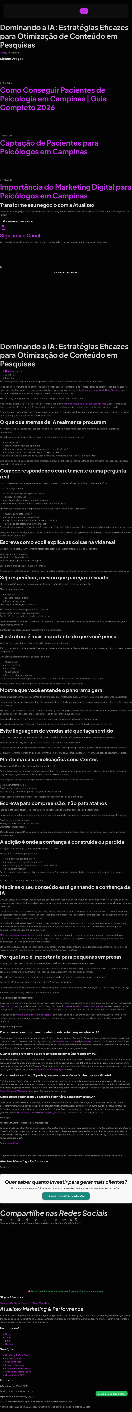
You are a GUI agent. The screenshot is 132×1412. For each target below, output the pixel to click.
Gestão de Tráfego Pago (17, 1356)
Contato (9, 1345)
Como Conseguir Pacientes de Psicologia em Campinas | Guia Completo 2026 (53, 98)
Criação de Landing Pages (18, 1373)
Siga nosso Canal (20, 236)
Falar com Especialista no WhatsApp (66, 1197)
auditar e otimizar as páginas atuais (74, 1042)
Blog (7, 1342)
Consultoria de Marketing (17, 1370)
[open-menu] (83, 11)
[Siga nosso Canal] (3, 228)
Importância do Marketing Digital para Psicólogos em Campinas (66, 191)
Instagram (5, 1304)
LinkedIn (25, 1304)
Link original (12, 1144)
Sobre (8, 1339)
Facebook (15, 1304)
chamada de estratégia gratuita (52, 1070)
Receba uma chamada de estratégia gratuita (38, 1113)
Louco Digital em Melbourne (14, 1092)
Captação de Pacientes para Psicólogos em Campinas (49, 147)
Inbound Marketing (14, 1366)
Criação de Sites (13, 1363)
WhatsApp (43, 1304)
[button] (66, 268)
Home (3, 52)
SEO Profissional (13, 1360)
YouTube (34, 1304)
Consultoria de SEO (14, 1376)
